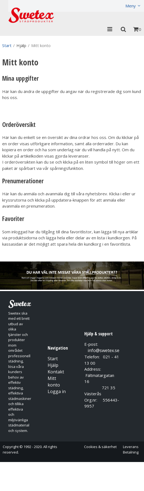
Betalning (131, 452)
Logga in (57, 391)
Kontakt (56, 372)
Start (6, 45)
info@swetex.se (103, 350)
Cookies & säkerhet (100, 446)
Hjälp (53, 365)
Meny (130, 5)
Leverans (131, 446)
